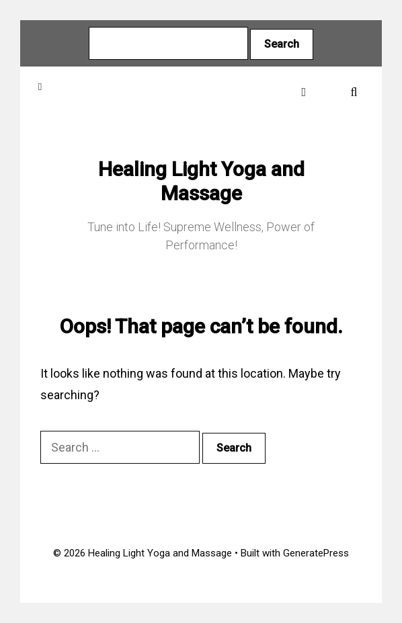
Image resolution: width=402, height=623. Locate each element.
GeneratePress (316, 553)
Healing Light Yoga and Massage (201, 181)
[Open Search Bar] (354, 92)
